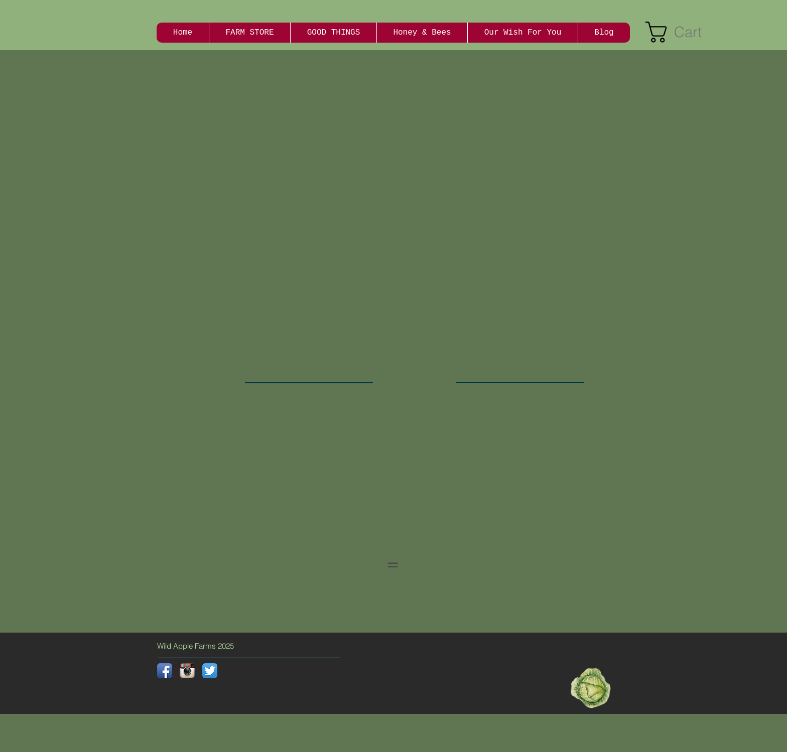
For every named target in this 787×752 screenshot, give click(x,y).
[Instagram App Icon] (187, 670)
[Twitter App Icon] (209, 670)
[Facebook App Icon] (164, 670)
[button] (685, 32)
